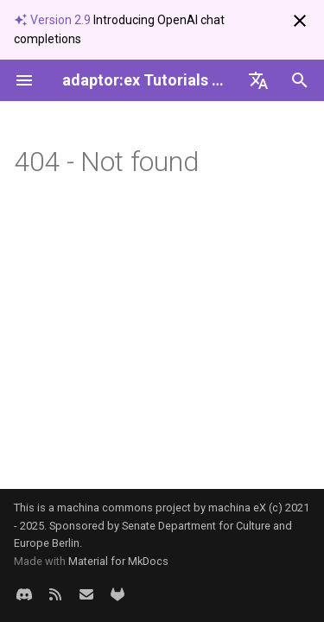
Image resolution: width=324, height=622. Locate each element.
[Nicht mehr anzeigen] (299, 20)
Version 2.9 (53, 20)
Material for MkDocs (118, 561)
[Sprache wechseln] (258, 80)
